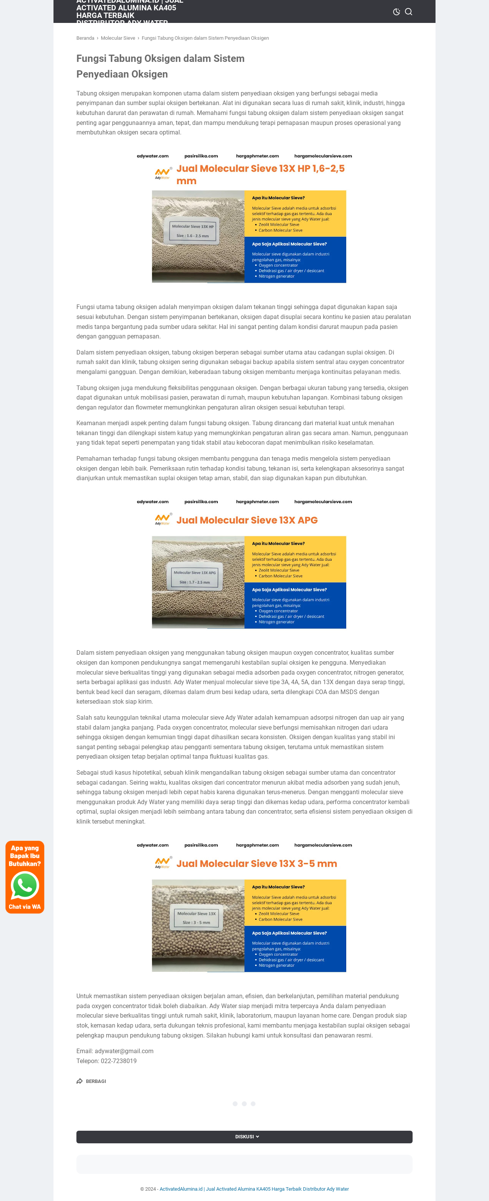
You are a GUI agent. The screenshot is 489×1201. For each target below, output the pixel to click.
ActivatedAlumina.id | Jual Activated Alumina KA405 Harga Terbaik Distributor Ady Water (254, 1189)
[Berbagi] (91, 1081)
